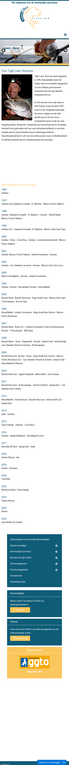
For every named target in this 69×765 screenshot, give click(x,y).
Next (65, 50)
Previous (4, 50)
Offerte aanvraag (20, 638)
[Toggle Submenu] (56, 546)
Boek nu (20, 609)
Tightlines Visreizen (34, 17)
